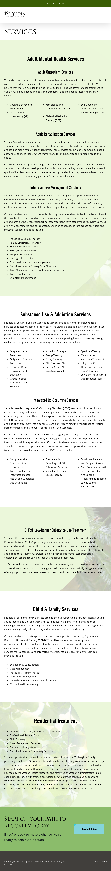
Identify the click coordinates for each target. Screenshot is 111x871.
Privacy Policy (101, 861)
